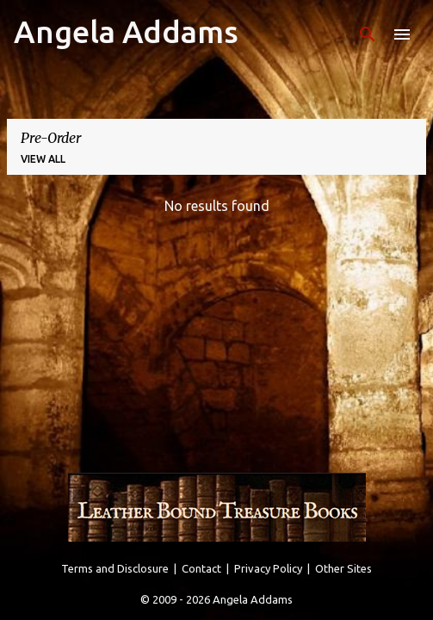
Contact (201, 568)
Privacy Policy (268, 568)
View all (43, 158)
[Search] (367, 34)
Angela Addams (126, 31)
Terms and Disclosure (115, 568)
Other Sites (343, 568)
